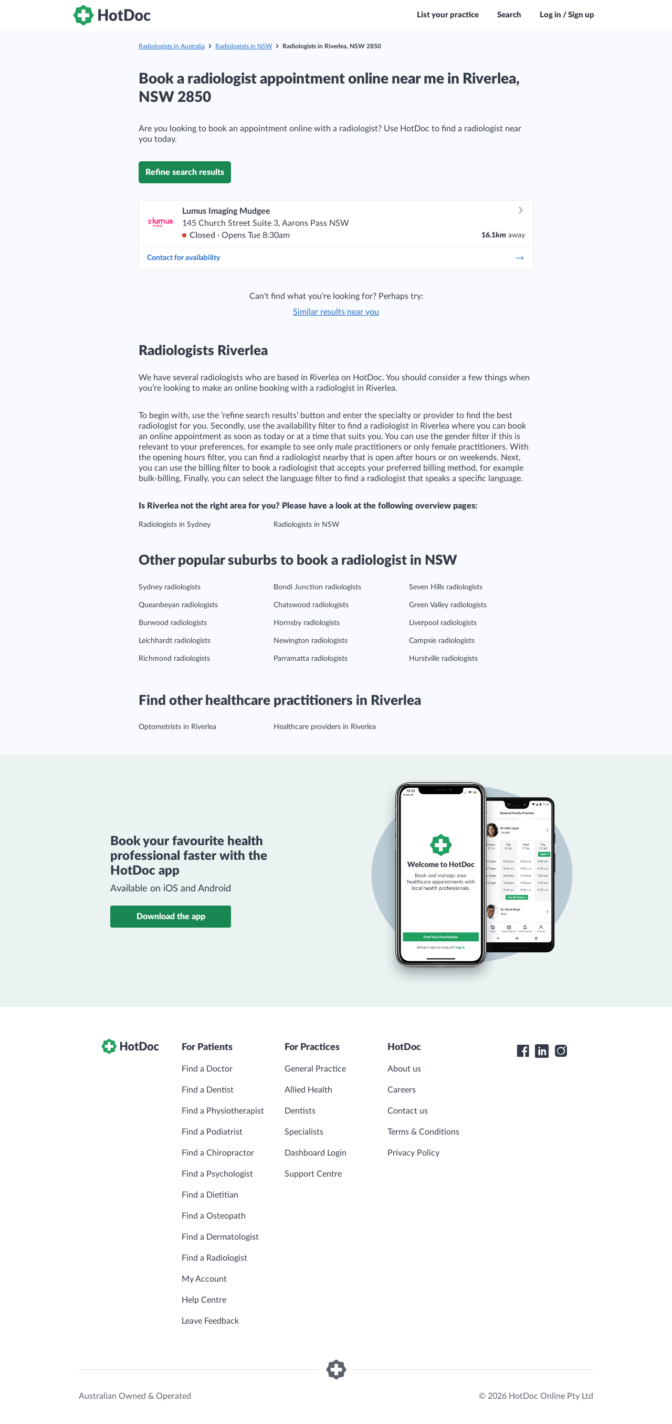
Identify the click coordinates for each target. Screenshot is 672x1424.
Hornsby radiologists (307, 623)
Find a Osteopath (214, 1216)
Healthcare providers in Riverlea (325, 727)
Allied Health (308, 1090)
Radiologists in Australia (172, 46)
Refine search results (184, 172)
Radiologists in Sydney (175, 524)
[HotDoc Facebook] (522, 1051)
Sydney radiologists (170, 587)
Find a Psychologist (217, 1174)
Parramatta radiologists (311, 658)
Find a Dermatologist (220, 1237)
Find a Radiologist (214, 1258)
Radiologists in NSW (243, 46)
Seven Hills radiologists (445, 587)
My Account (204, 1279)
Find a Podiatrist (212, 1132)
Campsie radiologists (442, 641)
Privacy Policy (413, 1153)
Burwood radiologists (173, 623)
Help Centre (204, 1300)
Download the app (170, 916)
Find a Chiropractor (218, 1153)
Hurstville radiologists (443, 658)
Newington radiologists (311, 641)
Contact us (407, 1111)
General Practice (315, 1069)
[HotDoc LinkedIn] (541, 1051)
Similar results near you (336, 312)
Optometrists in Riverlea (177, 727)
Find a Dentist (208, 1090)
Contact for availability (336, 258)
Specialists (304, 1132)
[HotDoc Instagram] (560, 1051)
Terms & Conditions (423, 1132)
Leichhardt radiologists (175, 641)
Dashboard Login (315, 1153)
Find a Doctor (207, 1069)
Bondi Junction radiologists (317, 587)
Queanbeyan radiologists (178, 605)
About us (404, 1069)
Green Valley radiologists (448, 605)
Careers (401, 1090)
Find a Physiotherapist (223, 1111)
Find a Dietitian (210, 1195)
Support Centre (313, 1174)
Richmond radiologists (174, 658)
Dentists (300, 1111)
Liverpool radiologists (443, 623)
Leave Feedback (210, 1321)
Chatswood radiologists (311, 605)
